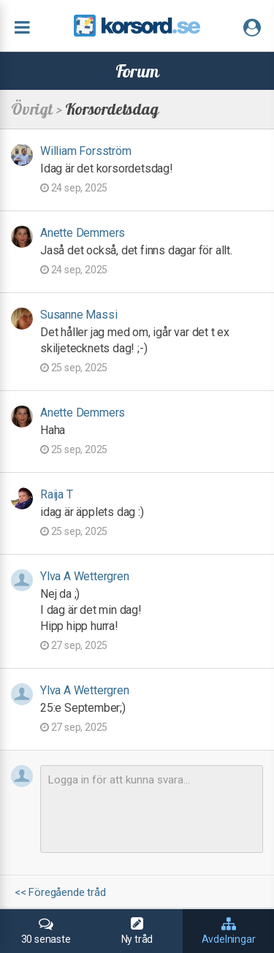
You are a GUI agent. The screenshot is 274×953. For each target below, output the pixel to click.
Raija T (56, 494)
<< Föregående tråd (60, 892)
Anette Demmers (82, 233)
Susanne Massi (78, 315)
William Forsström (86, 151)
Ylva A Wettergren (84, 576)
